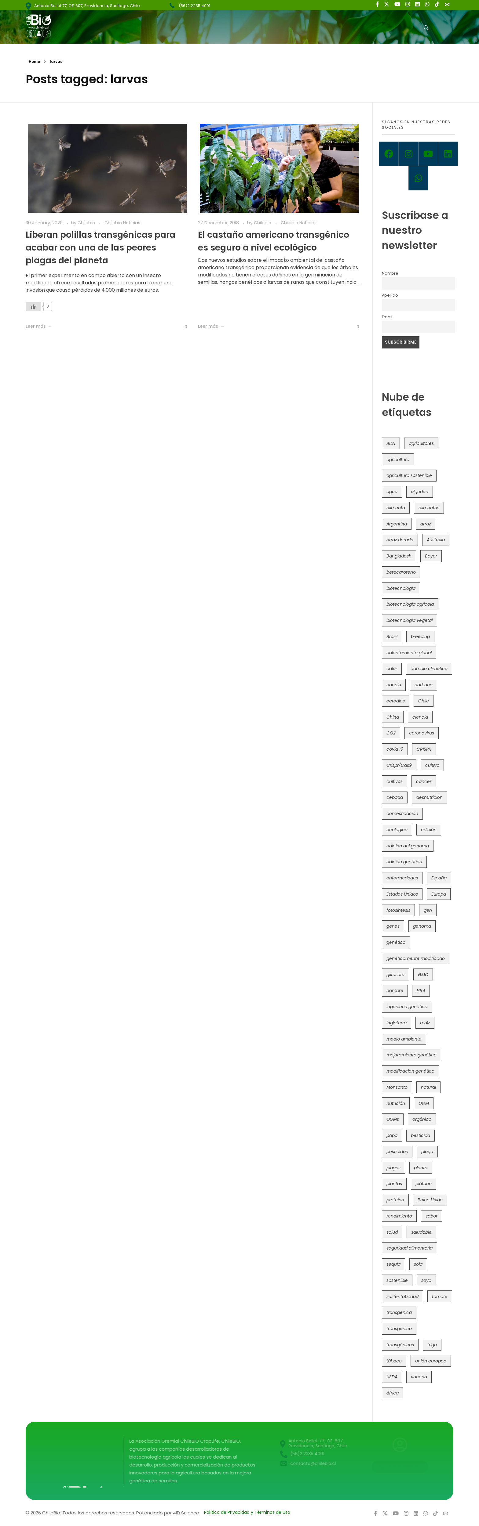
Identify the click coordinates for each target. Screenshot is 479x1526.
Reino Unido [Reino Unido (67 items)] (430, 1200)
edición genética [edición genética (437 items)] (404, 862)
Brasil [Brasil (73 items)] (391, 636)
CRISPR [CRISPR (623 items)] (424, 749)
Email (387, 316)
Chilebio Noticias (122, 223)
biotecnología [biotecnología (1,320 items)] (400, 588)
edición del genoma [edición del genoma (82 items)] (407, 846)
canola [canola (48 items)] (393, 685)
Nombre (390, 273)
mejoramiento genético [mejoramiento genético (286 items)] (411, 1055)
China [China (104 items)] (392, 717)
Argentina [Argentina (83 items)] (396, 524)
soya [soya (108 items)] (426, 1280)
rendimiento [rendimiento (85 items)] (399, 1216)
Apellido (390, 295)
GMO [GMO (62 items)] (423, 975)
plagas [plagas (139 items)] (393, 1168)
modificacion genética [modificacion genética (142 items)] (410, 1071)
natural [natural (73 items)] (428, 1087)
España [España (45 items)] (439, 878)
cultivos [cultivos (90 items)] (394, 781)
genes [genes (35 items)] (393, 926)
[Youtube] (428, 154)
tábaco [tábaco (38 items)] (394, 1361)
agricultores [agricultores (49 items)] (421, 443)
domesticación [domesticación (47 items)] (402, 813)
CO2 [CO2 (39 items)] (391, 733)
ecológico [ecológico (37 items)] (397, 830)
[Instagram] (409, 154)
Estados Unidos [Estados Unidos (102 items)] (402, 894)
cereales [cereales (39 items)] (395, 701)
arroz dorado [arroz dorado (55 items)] (399, 540)
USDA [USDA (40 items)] (391, 1377)
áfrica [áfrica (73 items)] (392, 1393)
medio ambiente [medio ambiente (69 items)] (404, 1039)
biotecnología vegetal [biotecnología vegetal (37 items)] (409, 620)
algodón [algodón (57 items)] (419, 492)
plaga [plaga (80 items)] (427, 1152)
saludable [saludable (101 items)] (421, 1232)
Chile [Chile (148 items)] (423, 701)
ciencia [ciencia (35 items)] (420, 717)
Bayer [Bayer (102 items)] (431, 556)
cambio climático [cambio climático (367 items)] (429, 669)
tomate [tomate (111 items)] (440, 1296)
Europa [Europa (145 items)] (438, 894)
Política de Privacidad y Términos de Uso (247, 1512)
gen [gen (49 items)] (428, 910)
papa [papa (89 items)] (391, 1135)
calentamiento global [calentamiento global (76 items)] (409, 653)
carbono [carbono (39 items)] (424, 685)
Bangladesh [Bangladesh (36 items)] (398, 556)
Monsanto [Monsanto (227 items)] (397, 1087)
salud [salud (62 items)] (392, 1232)
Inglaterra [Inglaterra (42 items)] (396, 1023)
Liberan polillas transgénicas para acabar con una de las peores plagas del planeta (100, 247)
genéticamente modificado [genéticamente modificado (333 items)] (415, 958)
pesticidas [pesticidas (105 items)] (397, 1152)
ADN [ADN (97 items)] (390, 443)
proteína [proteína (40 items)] (395, 1200)
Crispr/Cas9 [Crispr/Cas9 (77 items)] (399, 765)
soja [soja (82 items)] (418, 1264)
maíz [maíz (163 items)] (425, 1023)
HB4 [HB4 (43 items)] (421, 990)
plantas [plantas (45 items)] (394, 1184)
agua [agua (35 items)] (391, 492)
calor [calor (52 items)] (391, 669)
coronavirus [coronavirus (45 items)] (421, 733)
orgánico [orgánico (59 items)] (421, 1119)
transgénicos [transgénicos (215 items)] (400, 1345)
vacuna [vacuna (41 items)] (419, 1377)
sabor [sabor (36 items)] (431, 1216)
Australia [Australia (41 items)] (436, 540)
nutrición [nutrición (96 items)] (395, 1103)
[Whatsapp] (418, 178)
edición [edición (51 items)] (429, 830)
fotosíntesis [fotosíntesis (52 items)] (398, 910)
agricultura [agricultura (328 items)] (397, 459)
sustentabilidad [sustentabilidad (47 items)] (402, 1296)
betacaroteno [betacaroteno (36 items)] (401, 572)
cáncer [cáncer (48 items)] (423, 781)
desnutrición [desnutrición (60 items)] (429, 797)
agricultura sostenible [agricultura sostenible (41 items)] (409, 475)
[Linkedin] (448, 154)
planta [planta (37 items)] (420, 1168)
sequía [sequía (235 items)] (393, 1264)
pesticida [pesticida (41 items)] (420, 1135)
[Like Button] (33, 306)
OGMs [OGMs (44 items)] (392, 1119)
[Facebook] (389, 154)
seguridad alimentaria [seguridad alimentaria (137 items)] (409, 1248)
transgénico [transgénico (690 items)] (399, 1329)
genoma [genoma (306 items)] (422, 926)
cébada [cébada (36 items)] (394, 797)
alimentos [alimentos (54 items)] (429, 508)
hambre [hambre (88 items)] (394, 990)
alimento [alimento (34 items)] (395, 508)
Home (34, 61)
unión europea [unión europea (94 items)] (430, 1361)
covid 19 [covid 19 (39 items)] (394, 749)
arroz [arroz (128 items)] (425, 524)
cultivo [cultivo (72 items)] (432, 765)
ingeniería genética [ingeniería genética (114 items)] (406, 1007)
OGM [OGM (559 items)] (424, 1103)
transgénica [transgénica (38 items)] (399, 1312)
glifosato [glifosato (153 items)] (395, 975)
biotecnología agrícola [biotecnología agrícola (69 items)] (410, 604)
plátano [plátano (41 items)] (423, 1184)
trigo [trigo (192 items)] (432, 1345)
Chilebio (87, 223)
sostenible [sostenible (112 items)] (397, 1280)
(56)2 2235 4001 (194, 6)
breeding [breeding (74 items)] (420, 636)
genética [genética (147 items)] (395, 942)
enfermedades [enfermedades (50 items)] (402, 878)
